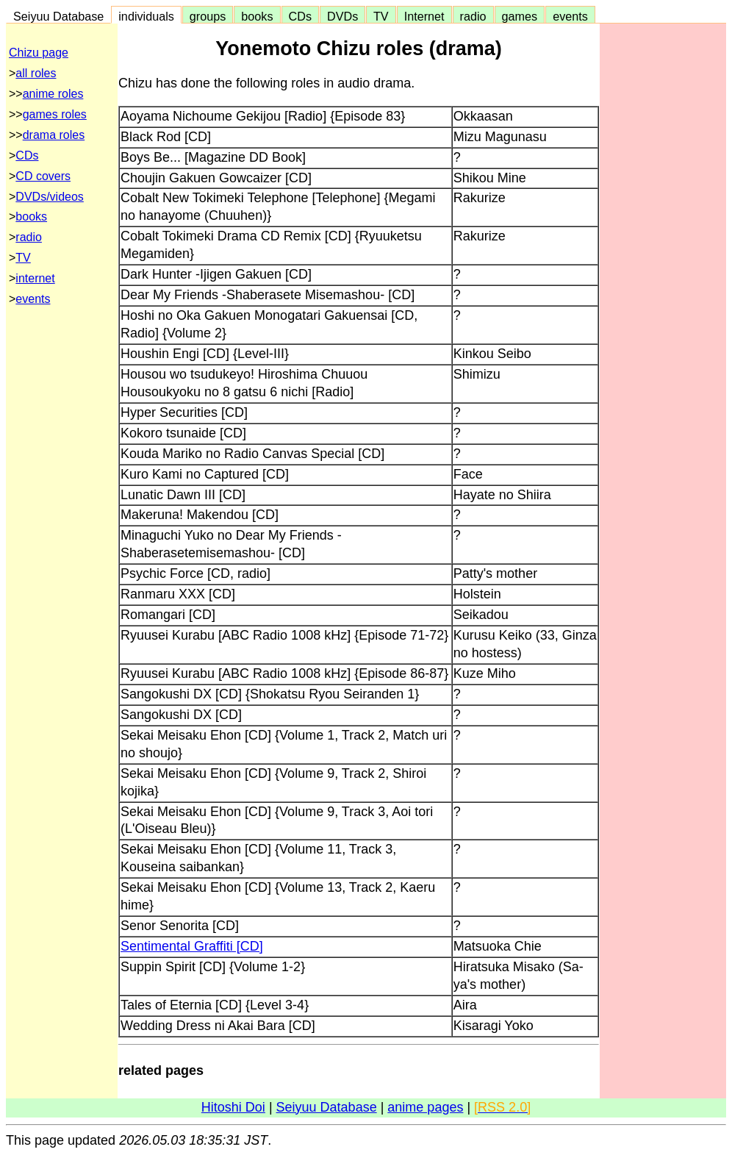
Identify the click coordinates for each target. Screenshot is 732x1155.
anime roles (53, 93)
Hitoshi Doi (233, 1107)
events (570, 16)
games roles (55, 114)
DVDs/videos (49, 196)
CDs (300, 16)
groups (208, 16)
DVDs (342, 16)
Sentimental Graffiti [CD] (192, 946)
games (520, 16)
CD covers (43, 176)
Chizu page (38, 52)
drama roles (54, 135)
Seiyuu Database (58, 16)
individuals (146, 16)
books (256, 16)
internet (34, 278)
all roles (35, 73)
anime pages (425, 1107)
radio (473, 16)
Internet (424, 16)
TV (381, 16)
